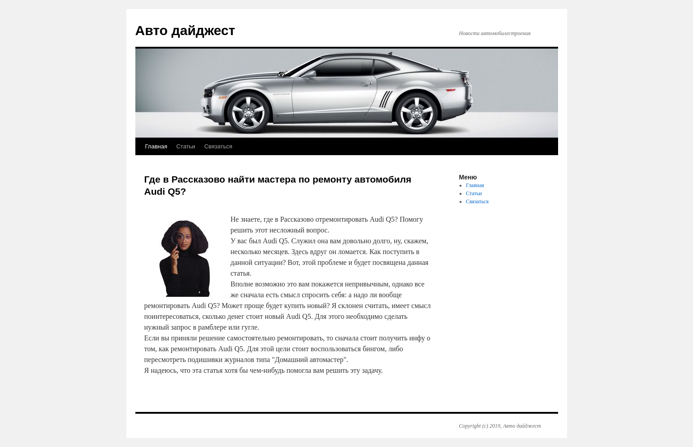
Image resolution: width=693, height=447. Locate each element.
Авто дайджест (185, 30)
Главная (156, 146)
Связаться (218, 146)
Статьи (185, 146)
